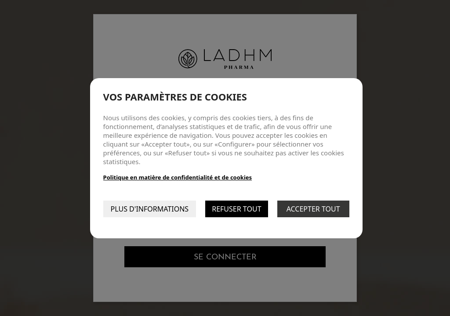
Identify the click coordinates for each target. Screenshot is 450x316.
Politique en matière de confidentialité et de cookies (177, 177)
